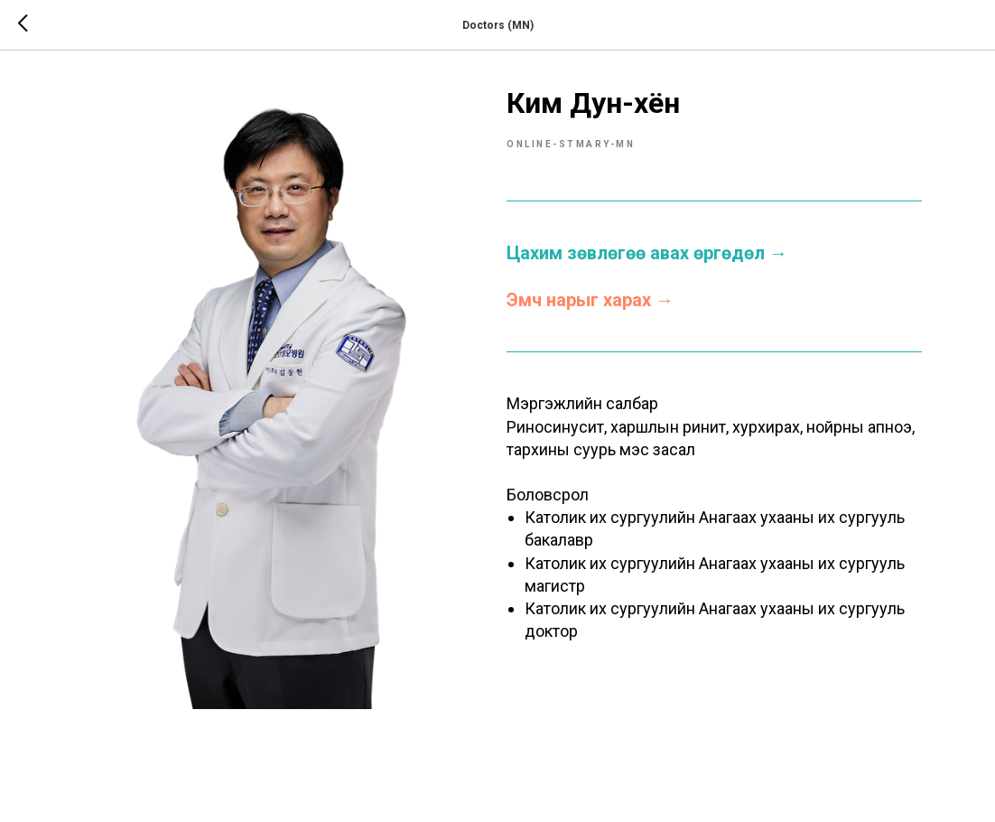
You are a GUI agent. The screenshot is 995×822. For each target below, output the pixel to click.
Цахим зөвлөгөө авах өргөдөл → (647, 253)
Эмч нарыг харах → (590, 300)
